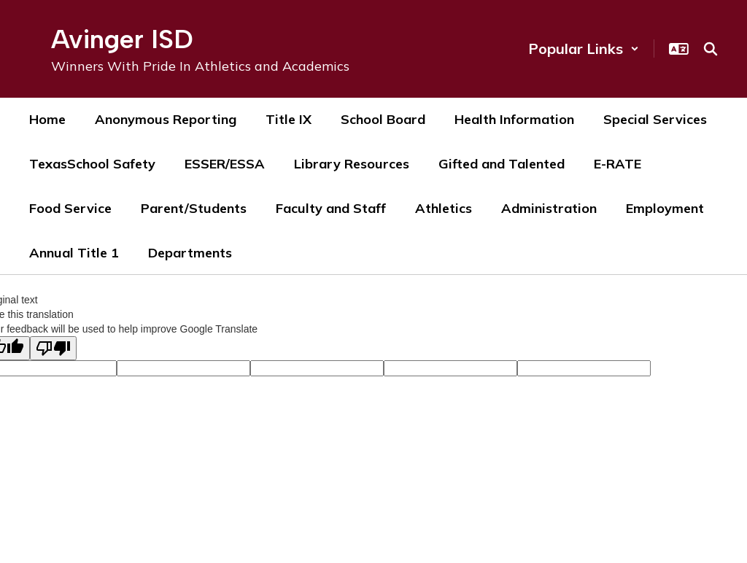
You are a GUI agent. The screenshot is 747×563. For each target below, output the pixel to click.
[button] (583, 48)
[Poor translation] (53, 348)
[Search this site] (710, 49)
